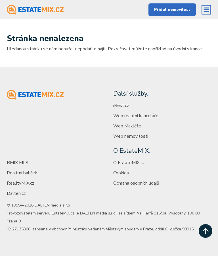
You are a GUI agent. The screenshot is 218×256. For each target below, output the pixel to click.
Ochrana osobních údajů (136, 183)
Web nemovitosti (130, 136)
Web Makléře (127, 126)
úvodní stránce (187, 49)
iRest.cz (121, 105)
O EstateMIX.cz (129, 162)
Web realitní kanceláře (135, 115)
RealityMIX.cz (20, 183)
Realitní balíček (22, 173)
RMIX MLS (17, 162)
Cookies (121, 173)
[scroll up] (205, 231)
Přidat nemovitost (172, 9)
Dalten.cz (16, 193)
